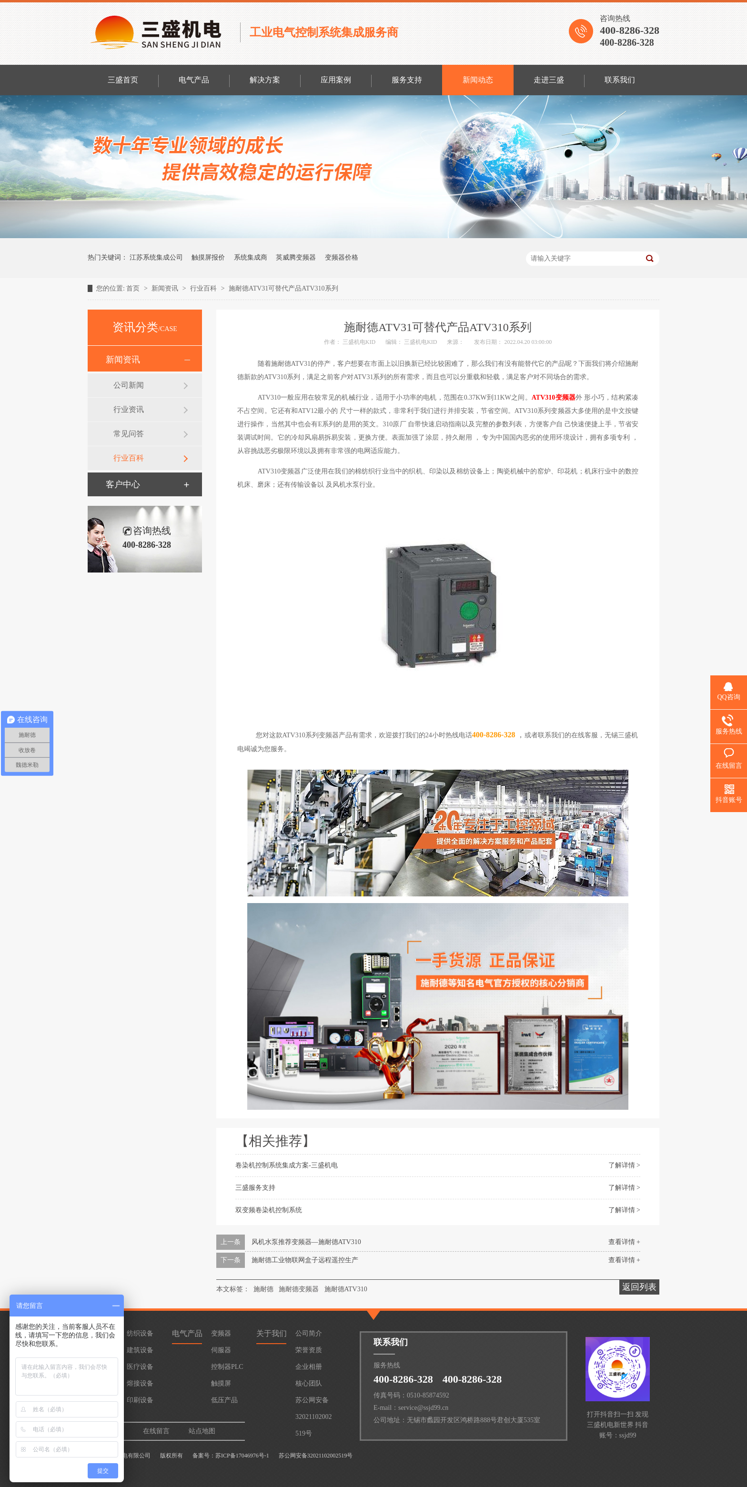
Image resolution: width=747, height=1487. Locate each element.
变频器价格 (341, 257)
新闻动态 (478, 80)
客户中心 (123, 484)
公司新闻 (128, 385)
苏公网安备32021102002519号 (313, 1402)
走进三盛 (549, 80)
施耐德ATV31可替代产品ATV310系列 (283, 288)
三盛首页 (123, 80)
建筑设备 (140, 1350)
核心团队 (308, 1383)
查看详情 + (624, 1242)
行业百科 (204, 288)
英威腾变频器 (296, 257)
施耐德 (263, 1289)
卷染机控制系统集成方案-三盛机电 (286, 1165)
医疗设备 (140, 1366)
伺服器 (221, 1350)
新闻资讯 (165, 288)
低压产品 (224, 1400)
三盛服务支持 (255, 1187)
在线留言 (156, 1431)
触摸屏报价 (208, 257)
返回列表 (639, 1287)
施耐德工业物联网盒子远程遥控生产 (305, 1260)
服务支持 (407, 80)
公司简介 (308, 1333)
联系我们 (620, 80)
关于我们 (271, 1333)
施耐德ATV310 (345, 1289)
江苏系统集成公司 (156, 257)
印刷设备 (140, 1400)
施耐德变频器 (299, 1289)
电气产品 (194, 80)
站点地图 (202, 1431)
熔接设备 (140, 1383)
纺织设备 (140, 1333)
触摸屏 (221, 1383)
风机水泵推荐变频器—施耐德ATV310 (306, 1242)
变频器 (221, 1333)
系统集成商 (250, 257)
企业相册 (308, 1366)
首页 (133, 288)
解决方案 (265, 80)
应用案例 (336, 80)
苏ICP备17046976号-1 (242, 1455)
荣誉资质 (308, 1350)
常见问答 (128, 434)
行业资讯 (128, 409)
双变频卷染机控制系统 (268, 1210)
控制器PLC (227, 1366)
